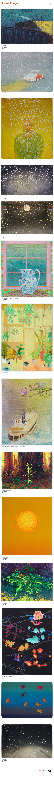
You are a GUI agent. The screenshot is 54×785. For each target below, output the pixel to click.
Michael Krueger (10, 3)
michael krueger (38, 770)
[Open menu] (50, 3)
